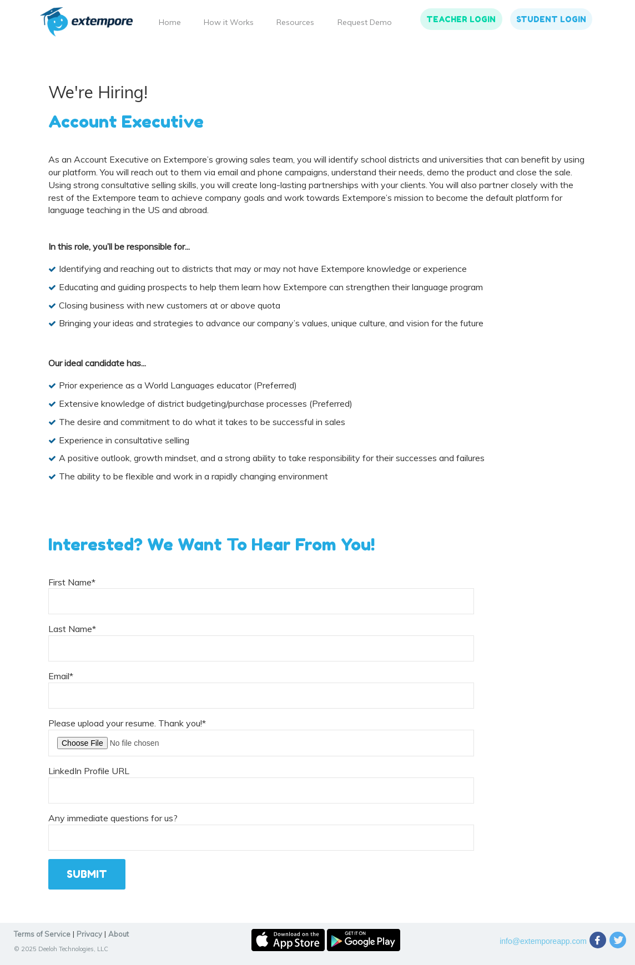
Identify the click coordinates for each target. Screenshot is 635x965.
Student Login (551, 19)
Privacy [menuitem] (89, 933)
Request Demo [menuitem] (364, 22)
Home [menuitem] (170, 22)
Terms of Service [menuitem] (42, 933)
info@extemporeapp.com (543, 941)
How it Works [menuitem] (229, 22)
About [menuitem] (118, 933)
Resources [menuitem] (295, 22)
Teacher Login (461, 19)
